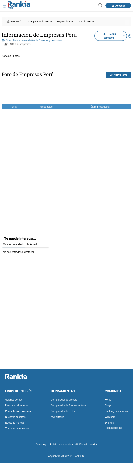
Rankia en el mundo (16, 405)
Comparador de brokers (64, 399)
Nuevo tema (119, 75)
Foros (16, 56)
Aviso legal (42, 444)
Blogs (108, 405)
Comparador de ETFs (63, 411)
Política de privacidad (62, 444)
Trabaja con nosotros (17, 428)
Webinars (110, 417)
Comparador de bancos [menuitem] (40, 21)
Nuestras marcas (14, 422)
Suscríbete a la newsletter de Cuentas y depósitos (32, 40)
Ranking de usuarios (116, 411)
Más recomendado (13, 244)
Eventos (109, 422)
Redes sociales (113, 428)
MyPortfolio (57, 417)
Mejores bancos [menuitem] (65, 21)
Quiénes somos (14, 399)
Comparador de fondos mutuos (68, 405)
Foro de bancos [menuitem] (86, 21)
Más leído (32, 244)
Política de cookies (86, 444)
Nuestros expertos (15, 417)
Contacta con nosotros (18, 411)
